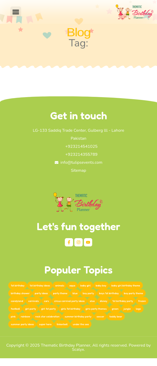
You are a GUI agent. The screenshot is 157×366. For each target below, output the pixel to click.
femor (3, 334)
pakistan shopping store (51, 334)
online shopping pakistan (22, 334)
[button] (15, 11)
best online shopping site (80, 334)
